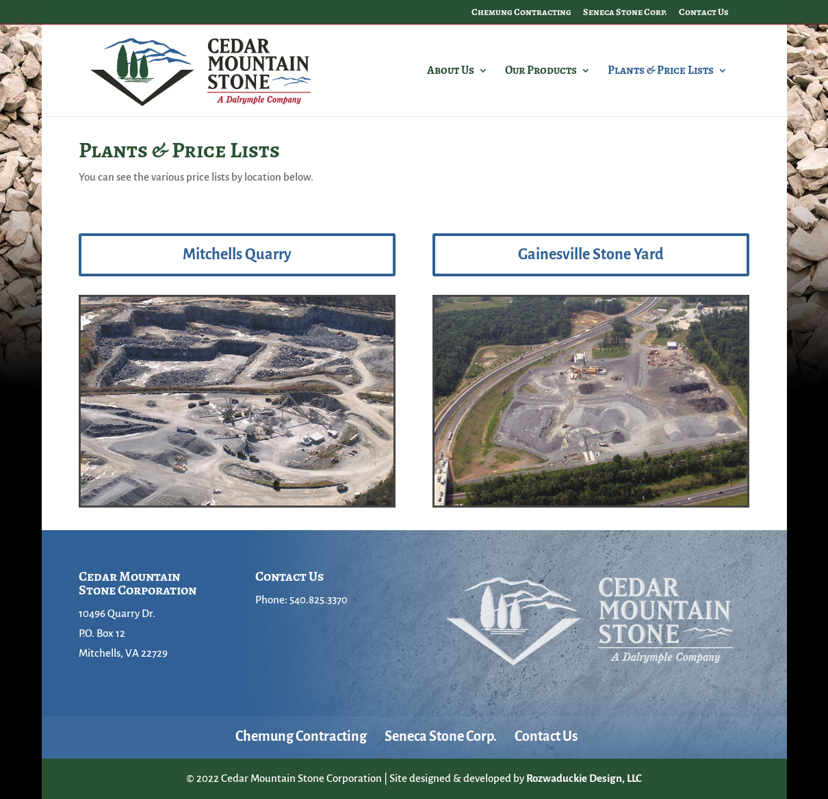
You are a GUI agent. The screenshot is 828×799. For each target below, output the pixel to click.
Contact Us (704, 13)
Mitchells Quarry (237, 254)
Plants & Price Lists (661, 72)
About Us (450, 72)
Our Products (541, 72)
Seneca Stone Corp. (625, 13)
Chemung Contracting (521, 13)
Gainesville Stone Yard (591, 254)
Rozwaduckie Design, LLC (584, 778)
